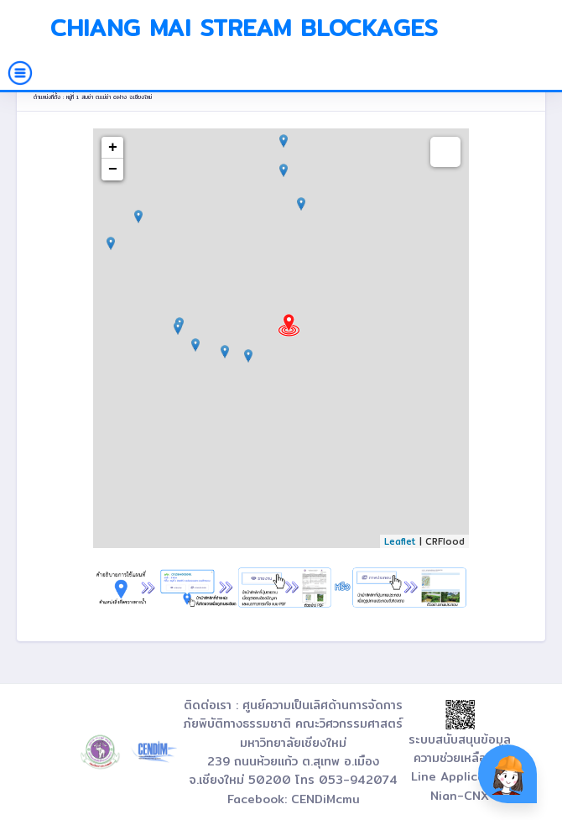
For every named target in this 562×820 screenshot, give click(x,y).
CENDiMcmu (325, 799)
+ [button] (112, 148)
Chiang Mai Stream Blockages (244, 27)
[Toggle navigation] (20, 73)
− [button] (112, 169)
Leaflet (400, 541)
